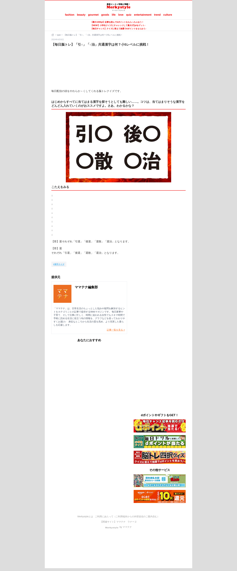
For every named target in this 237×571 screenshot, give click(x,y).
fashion (69, 14)
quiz (128, 14)
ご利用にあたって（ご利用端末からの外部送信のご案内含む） (127, 516)
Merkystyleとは (85, 516)
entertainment (142, 14)
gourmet (93, 14)
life (114, 14)
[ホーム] (53, 35)
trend (157, 14)
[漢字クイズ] (58, 264)
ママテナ (121, 521)
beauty (81, 14)
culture (167, 14)
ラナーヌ (132, 521)
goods (105, 14)
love (120, 14)
